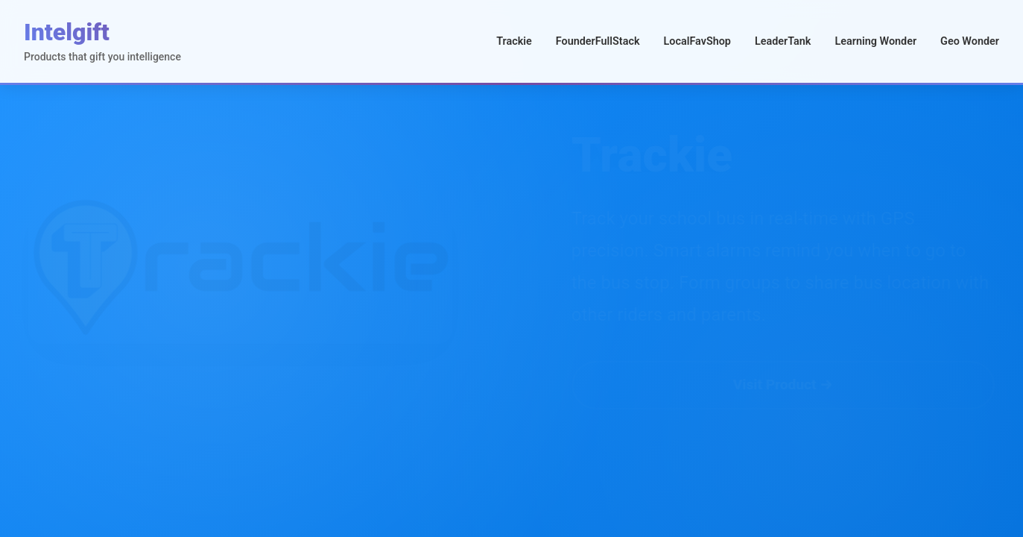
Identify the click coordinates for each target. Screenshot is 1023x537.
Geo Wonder (969, 41)
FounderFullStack (598, 41)
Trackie (514, 41)
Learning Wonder (875, 41)
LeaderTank (783, 41)
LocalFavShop (696, 41)
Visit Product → (747, 384)
